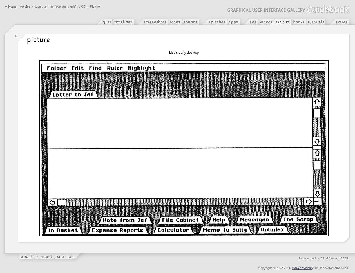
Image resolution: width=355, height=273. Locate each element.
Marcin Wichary (302, 268)
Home (11, 6)
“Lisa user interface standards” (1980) (60, 6)
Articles (25, 6)
